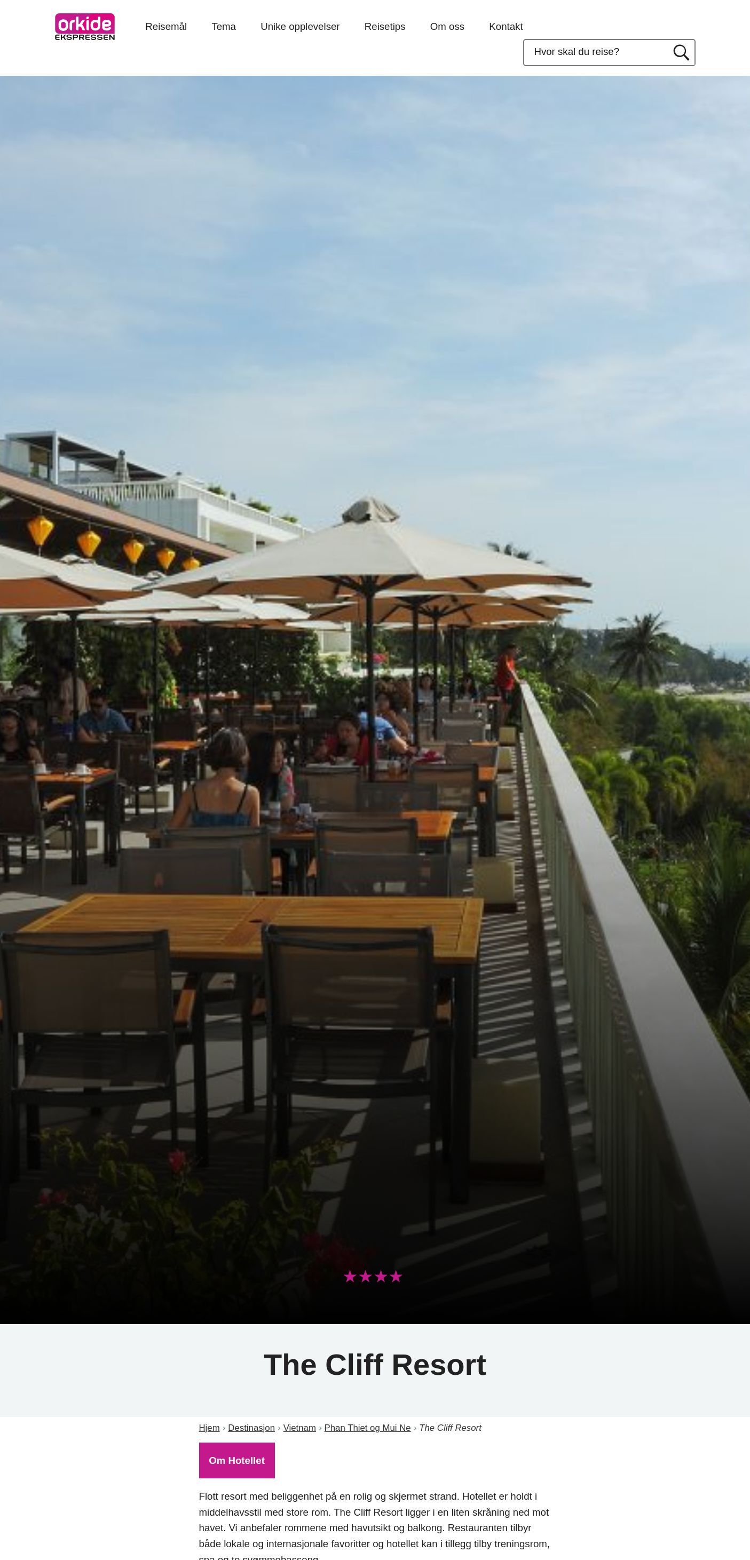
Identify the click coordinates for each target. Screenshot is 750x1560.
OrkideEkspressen (85, 26)
